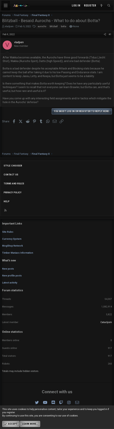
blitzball (54, 26)
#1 (110, 34)
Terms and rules (14, 183)
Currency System (11, 239)
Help (6, 201)
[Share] (105, 34)
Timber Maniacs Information (17, 253)
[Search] (108, 5)
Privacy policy (12, 192)
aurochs (42, 26)
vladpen (9, 26)
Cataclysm (106, 322)
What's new (9, 260)
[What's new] (101, 5)
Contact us (11, 174)
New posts (8, 268)
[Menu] (6, 5)
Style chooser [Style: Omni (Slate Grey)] (13, 165)
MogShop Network (12, 245)
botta (63, 26)
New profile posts (12, 275)
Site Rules (7, 232)
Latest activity (9, 282)
